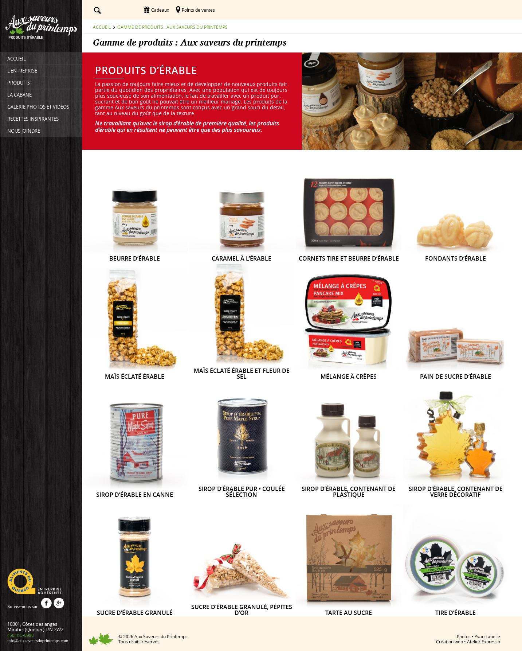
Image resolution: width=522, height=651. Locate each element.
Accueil (102, 27)
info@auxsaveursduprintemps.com (37, 640)
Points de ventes (198, 10)
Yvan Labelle (487, 636)
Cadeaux (160, 10)
